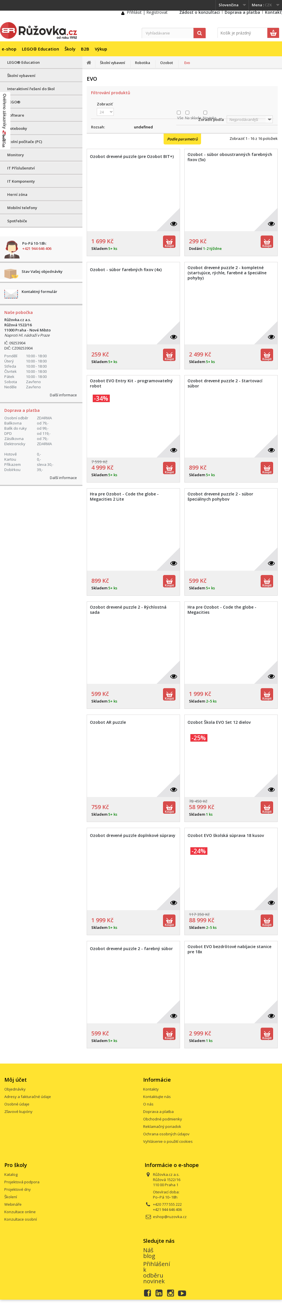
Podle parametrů (182, 139)
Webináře (13, 1204)
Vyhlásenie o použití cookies (168, 1141)
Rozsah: (98, 127)
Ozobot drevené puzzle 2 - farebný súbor (131, 948)
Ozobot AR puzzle (108, 722)
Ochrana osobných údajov (166, 1134)
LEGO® (13, 102)
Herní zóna (17, 194)
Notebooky (17, 128)
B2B (85, 49)
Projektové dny (17, 1189)
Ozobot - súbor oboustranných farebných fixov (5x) (230, 157)
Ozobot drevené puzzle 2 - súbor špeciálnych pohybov (220, 496)
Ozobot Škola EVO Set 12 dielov (219, 722)
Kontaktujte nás (157, 1096)
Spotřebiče (17, 220)
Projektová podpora (21, 1181)
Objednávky (15, 1089)
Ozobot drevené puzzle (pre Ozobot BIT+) (132, 156)
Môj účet (15, 1079)
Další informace (63, 395)
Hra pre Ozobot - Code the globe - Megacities (222, 610)
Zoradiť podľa (211, 119)
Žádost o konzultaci (199, 12)
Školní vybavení (21, 75)
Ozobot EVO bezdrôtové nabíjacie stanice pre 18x (229, 949)
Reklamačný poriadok (162, 1126)
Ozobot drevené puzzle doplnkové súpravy (132, 835)
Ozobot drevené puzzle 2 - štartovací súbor (225, 383)
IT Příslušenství (21, 168)
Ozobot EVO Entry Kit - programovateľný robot (131, 383)
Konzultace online (20, 1211)
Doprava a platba (242, 12)
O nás (148, 1104)
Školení (10, 1196)
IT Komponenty (21, 181)
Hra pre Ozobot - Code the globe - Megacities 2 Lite (124, 496)
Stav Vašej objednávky (42, 271)
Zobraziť (105, 104)
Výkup (101, 49)
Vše (180, 117)
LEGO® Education (40, 49)
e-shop (9, 49)
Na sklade (193, 117)
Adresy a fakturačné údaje (27, 1096)
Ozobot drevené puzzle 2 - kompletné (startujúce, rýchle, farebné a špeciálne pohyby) (227, 273)
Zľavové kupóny (18, 1111)
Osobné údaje (16, 1104)
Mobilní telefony (22, 207)
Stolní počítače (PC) (24, 141)
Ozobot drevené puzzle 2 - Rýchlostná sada (128, 610)
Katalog (11, 1174)
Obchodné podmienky (162, 1119)
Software (15, 115)
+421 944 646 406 (36, 248)
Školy (70, 49)
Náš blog (149, 1253)
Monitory (15, 154)
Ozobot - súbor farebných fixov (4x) (126, 269)
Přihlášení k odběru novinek (156, 1272)
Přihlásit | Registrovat (147, 12)
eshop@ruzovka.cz (170, 1216)
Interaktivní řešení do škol (31, 88)
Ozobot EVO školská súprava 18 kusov (226, 835)
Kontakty (151, 1089)
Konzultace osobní (20, 1219)
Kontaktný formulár (39, 291)
